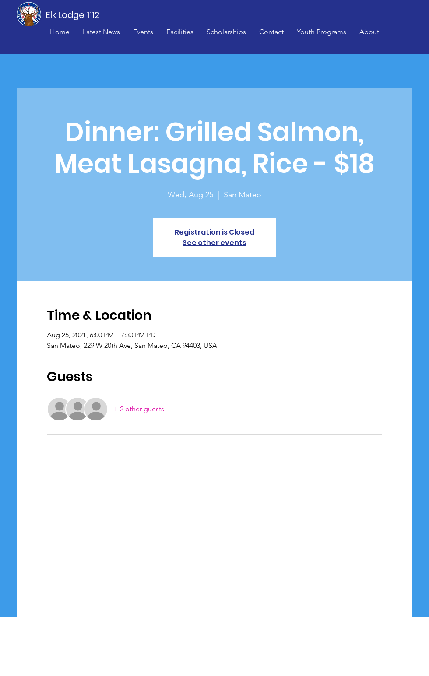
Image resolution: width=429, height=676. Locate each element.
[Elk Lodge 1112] (73, 15)
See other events (214, 243)
